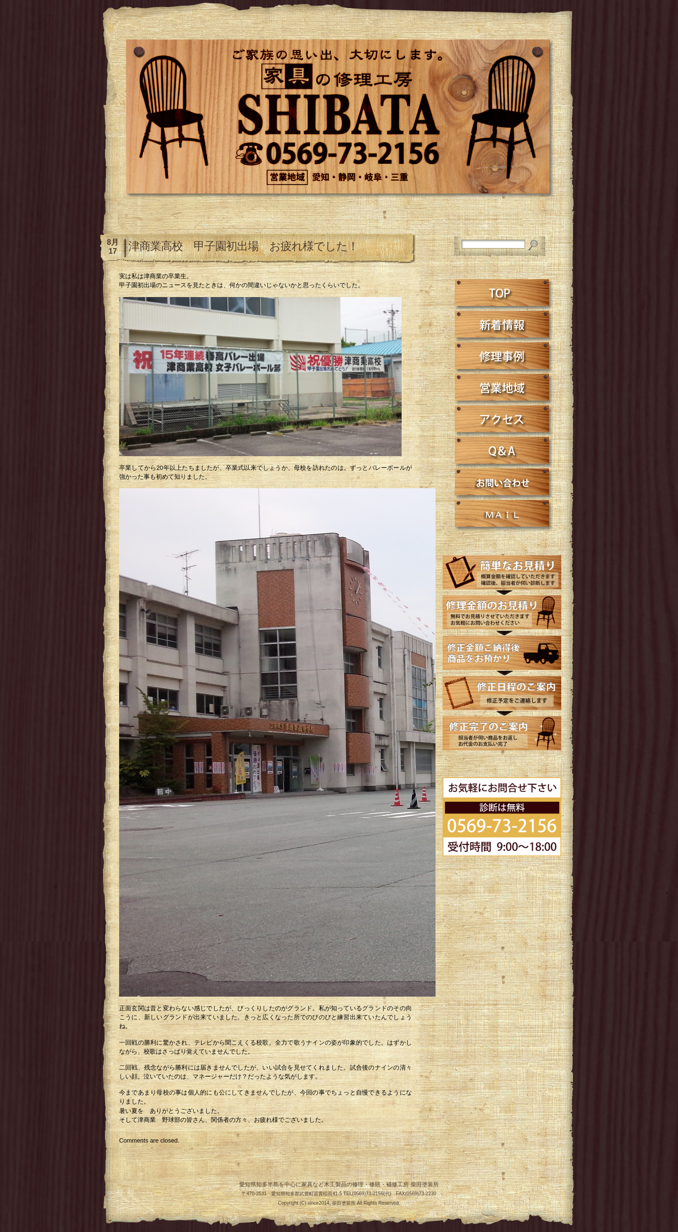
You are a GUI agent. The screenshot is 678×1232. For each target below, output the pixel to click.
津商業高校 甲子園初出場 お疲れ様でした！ (243, 246)
